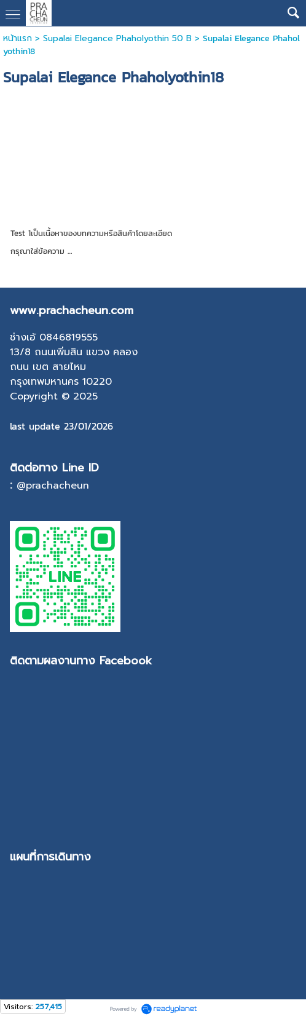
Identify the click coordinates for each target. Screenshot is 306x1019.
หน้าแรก (17, 38)
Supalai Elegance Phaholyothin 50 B (117, 38)
